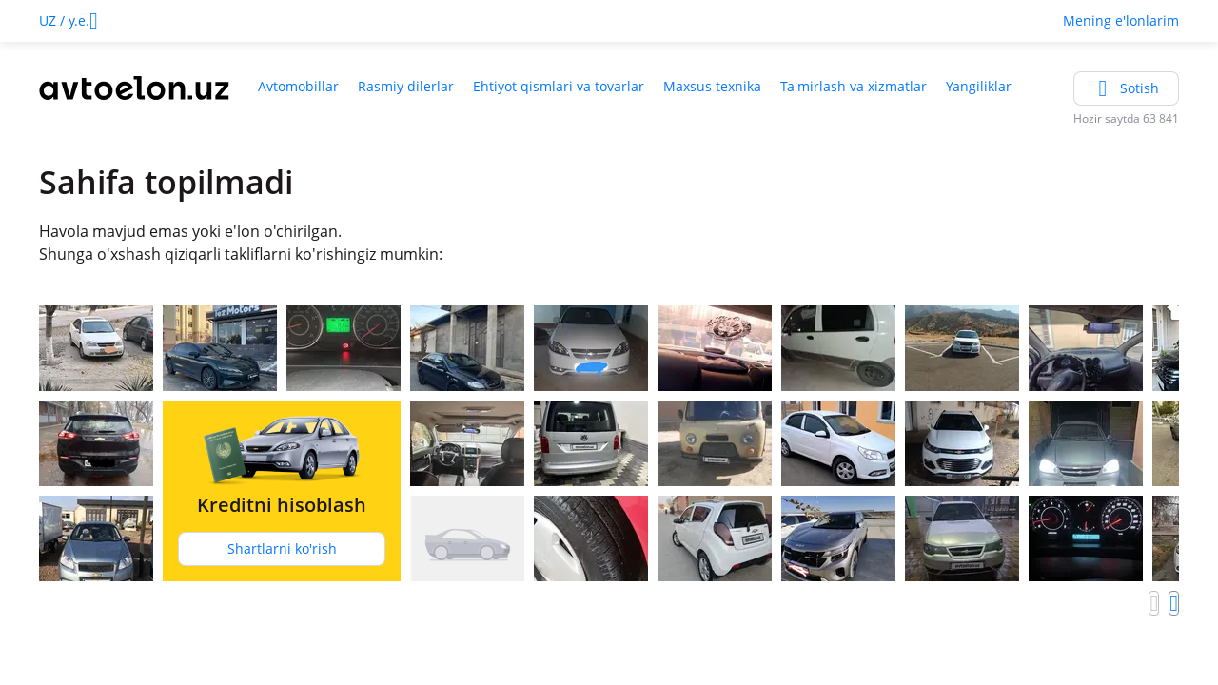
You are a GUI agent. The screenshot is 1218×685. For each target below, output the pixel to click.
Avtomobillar (298, 86)
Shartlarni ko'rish (282, 548)
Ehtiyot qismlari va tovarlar (558, 86)
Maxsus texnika (712, 86)
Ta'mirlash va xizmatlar (853, 86)
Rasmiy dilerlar (406, 86)
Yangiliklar (979, 86)
